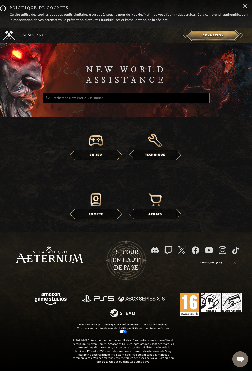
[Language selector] (218, 263)
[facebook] (195, 250)
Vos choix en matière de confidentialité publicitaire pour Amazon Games (123, 329)
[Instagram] (222, 250)
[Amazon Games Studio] (51, 299)
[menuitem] (213, 35)
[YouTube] (209, 250)
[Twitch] (168, 250)
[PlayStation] (98, 299)
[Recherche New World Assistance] (126, 98)
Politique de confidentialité (121, 324)
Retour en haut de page (126, 260)
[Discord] (155, 250)
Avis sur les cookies (155, 324)
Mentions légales (90, 324)
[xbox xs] (141, 299)
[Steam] (123, 313)
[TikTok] (235, 250)
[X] (182, 250)
